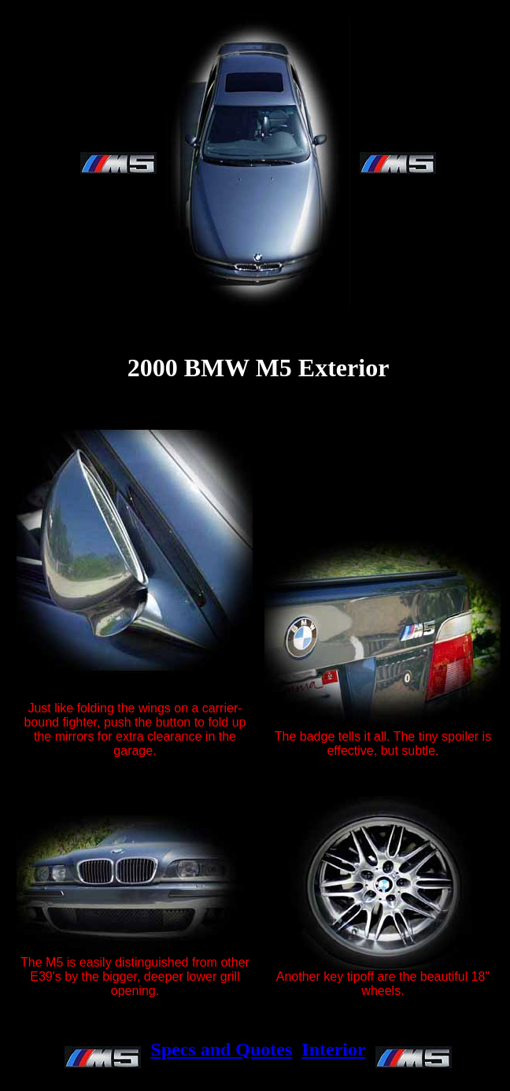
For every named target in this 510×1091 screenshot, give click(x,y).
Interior (333, 1049)
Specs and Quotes (221, 1049)
